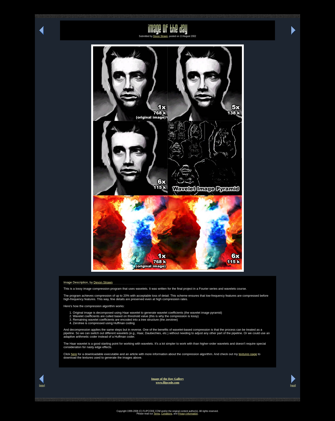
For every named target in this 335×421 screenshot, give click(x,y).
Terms (157, 413)
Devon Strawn (160, 36)
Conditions (166, 413)
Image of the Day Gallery (167, 378)
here (74, 354)
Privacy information (188, 413)
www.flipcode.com (167, 382)
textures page (248, 354)
